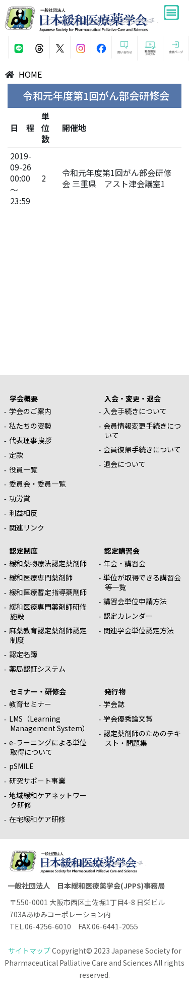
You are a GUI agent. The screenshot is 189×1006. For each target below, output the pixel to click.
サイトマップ (29, 950)
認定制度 (24, 551)
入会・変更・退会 (132, 398)
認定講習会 (122, 551)
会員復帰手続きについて (142, 449)
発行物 (114, 691)
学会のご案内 (30, 411)
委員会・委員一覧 (37, 484)
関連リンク (26, 527)
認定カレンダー (128, 616)
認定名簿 (23, 654)
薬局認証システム (37, 669)
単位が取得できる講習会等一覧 (142, 582)
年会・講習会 (124, 563)
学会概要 (24, 398)
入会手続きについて (135, 411)
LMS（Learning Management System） (49, 723)
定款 (16, 455)
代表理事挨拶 (30, 440)
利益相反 (23, 513)
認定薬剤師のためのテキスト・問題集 (142, 738)
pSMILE (21, 766)
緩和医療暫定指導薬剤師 (48, 592)
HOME (30, 74)
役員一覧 (23, 469)
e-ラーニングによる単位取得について (48, 747)
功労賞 (19, 498)
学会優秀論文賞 (128, 719)
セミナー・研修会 (38, 691)
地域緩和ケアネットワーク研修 (48, 800)
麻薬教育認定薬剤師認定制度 (48, 635)
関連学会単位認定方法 (138, 630)
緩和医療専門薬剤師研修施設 (48, 611)
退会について (124, 464)
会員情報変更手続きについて (142, 430)
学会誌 (113, 704)
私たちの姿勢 (30, 426)
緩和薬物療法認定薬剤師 (48, 563)
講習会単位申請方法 (135, 601)
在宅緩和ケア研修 (37, 819)
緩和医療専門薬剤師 (41, 577)
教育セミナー (30, 704)
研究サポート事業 (37, 781)
